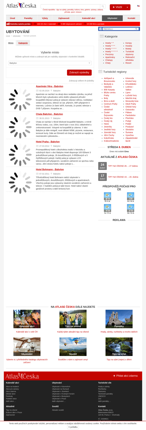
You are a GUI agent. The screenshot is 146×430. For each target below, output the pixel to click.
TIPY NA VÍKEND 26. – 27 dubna (123, 166)
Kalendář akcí (88, 18)
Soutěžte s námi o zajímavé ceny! (73, 359)
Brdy (106, 98)
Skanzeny (102, 391)
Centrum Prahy (110, 104)
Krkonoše (129, 78)
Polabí (128, 124)
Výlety (45, 18)
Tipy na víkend (11, 410)
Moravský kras (131, 101)
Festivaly (9, 396)
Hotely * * (109, 43)
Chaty (108, 63)
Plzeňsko (129, 118)
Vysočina (129, 135)
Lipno (127, 92)
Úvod (12, 18)
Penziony (109, 54)
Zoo (99, 399)
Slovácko (129, 129)
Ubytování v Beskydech (61, 396)
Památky (28, 18)
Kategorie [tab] (23, 43)
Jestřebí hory (109, 129)
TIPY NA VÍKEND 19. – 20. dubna (123, 177)
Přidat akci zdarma (125, 375)
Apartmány (110, 57)
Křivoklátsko (130, 84)
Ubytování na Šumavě (60, 389)
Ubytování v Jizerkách (60, 391)
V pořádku (73, 427)
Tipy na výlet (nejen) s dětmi (119, 359)
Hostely (128, 46)
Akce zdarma (11, 391)
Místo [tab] (11, 43)
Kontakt (131, 18)
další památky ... (104, 401)
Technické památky (105, 394)
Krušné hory (130, 81)
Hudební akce (11, 399)
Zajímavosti (63, 18)
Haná (106, 124)
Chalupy (109, 60)
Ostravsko (129, 109)
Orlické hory (130, 107)
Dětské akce (10, 394)
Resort (128, 63)
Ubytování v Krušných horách (63, 394)
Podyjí (128, 121)
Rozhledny (102, 389)
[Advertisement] (119, 241)
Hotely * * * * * (111, 51)
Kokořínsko (109, 138)
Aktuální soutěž (58, 410)
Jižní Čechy (109, 135)
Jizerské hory (110, 132)
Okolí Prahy (130, 104)
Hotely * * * (110, 46)
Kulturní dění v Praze (14, 412)
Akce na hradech (12, 387)
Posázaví (129, 127)
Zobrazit (79, 72)
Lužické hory (131, 95)
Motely (128, 49)
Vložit (121, 7)
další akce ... (11, 401)
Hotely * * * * (110, 49)
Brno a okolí (109, 101)
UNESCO (102, 396)
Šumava (129, 132)
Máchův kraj (130, 98)
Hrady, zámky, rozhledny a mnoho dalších (119, 332)
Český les (108, 118)
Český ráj (108, 121)
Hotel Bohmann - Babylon (50, 169)
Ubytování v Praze (59, 399)
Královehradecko (111, 141)
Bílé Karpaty (109, 90)
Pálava (128, 112)
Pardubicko (130, 115)
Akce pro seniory (12, 389)
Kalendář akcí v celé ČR (27, 332)
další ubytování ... (58, 401)
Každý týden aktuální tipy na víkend (73, 332)
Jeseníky (108, 127)
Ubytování (112, 18)
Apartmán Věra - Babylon (49, 86)
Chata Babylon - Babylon (49, 114)
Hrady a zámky (104, 387)
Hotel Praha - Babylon (48, 141)
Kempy (128, 43)
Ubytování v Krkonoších (61, 387)
